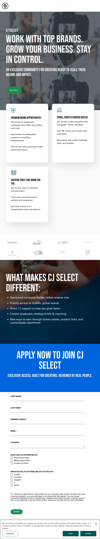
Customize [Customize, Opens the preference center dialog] (10, 533)
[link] (5, 5)
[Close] (96, 524)
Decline (88, 533)
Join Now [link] (13, 90)
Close (71, 533)
